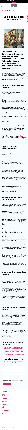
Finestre (3, 395)
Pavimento (4, 407)
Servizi (3, 413)
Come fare (4, 394)
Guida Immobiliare (5, 398)
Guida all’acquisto (5, 397)
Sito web (4, 376)
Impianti (3, 403)
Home (2, 10)
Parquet (3, 406)
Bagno (3, 392)
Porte (3, 409)
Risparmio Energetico (6, 410)
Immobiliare (4, 401)
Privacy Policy (13, 427)
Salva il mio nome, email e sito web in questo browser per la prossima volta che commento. (13, 381)
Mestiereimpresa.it (7, 427)
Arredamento (4, 391)
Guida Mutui (4, 400)
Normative (4, 404)
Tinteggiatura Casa (6, 414)
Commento (4, 365)
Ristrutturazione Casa (6, 411)
